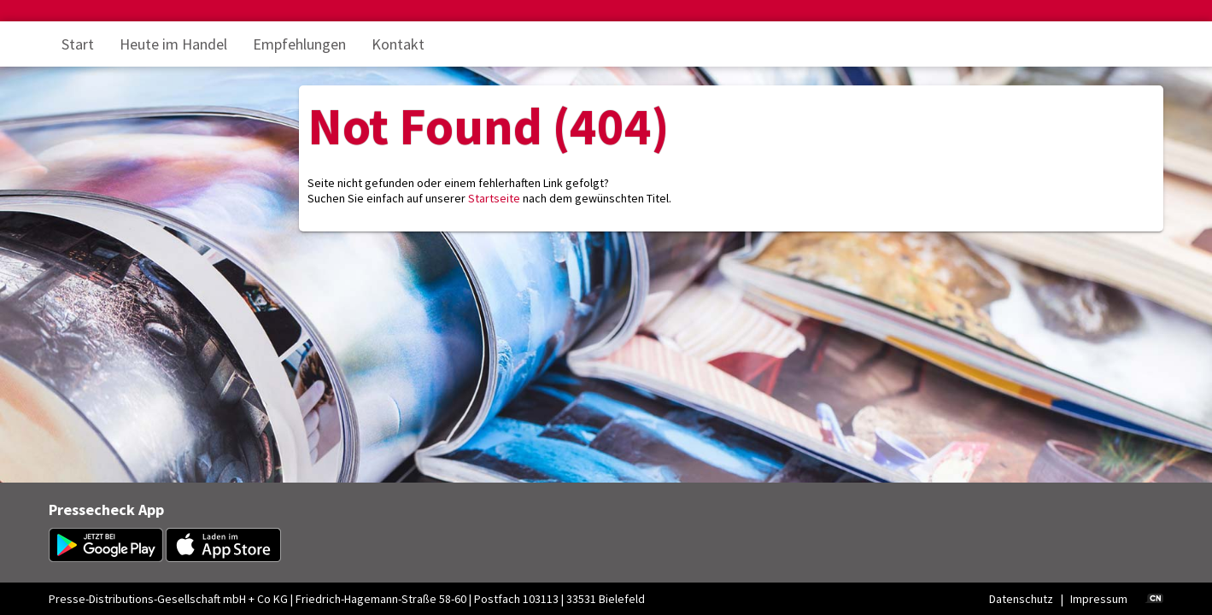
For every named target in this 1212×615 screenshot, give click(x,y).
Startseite (494, 198)
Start (77, 44)
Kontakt (398, 44)
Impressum (1098, 598)
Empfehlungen (299, 44)
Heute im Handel (173, 44)
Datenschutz (1021, 598)
